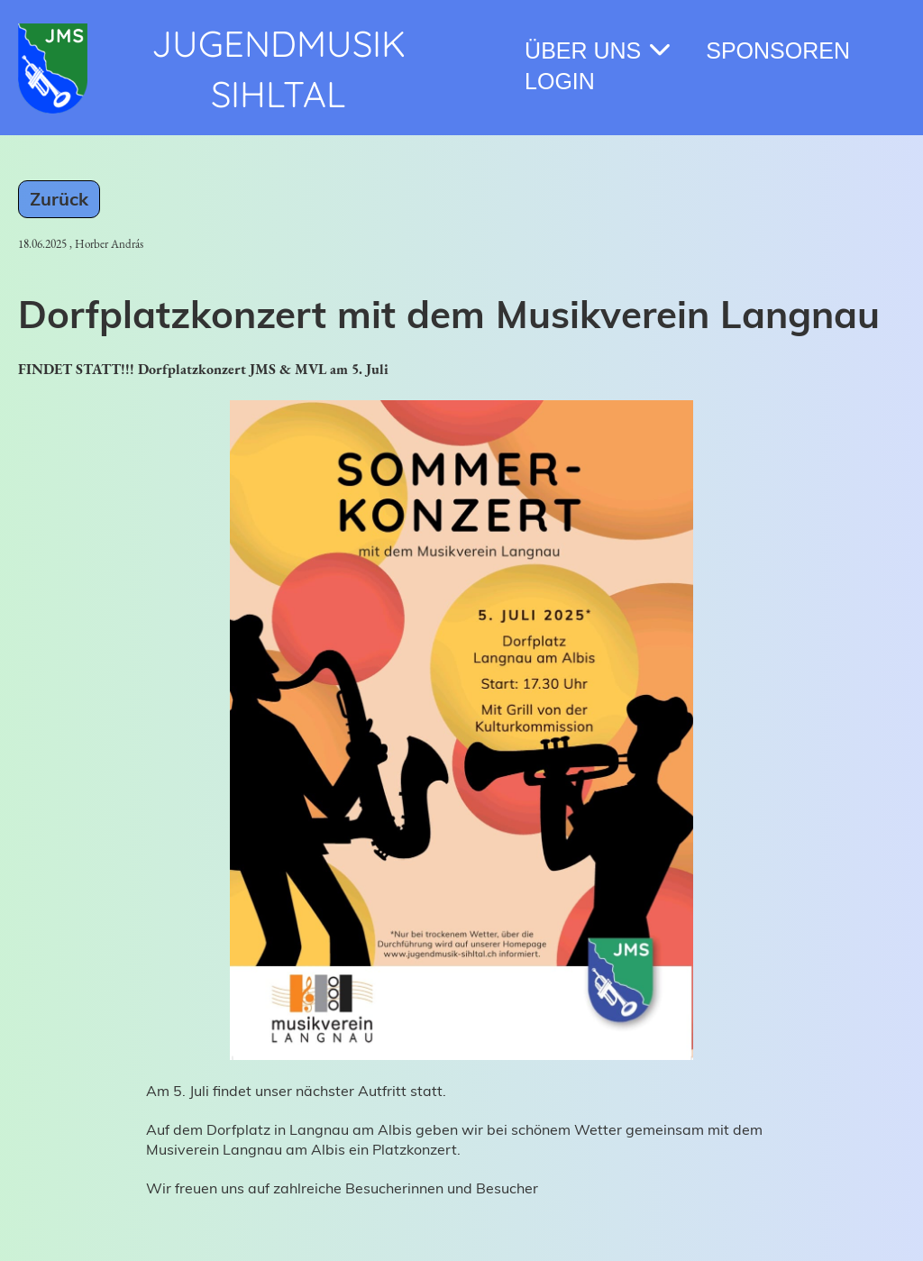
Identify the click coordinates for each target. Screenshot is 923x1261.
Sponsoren (778, 50)
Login (560, 81)
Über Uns (597, 50)
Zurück (59, 198)
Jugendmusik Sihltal (278, 68)
